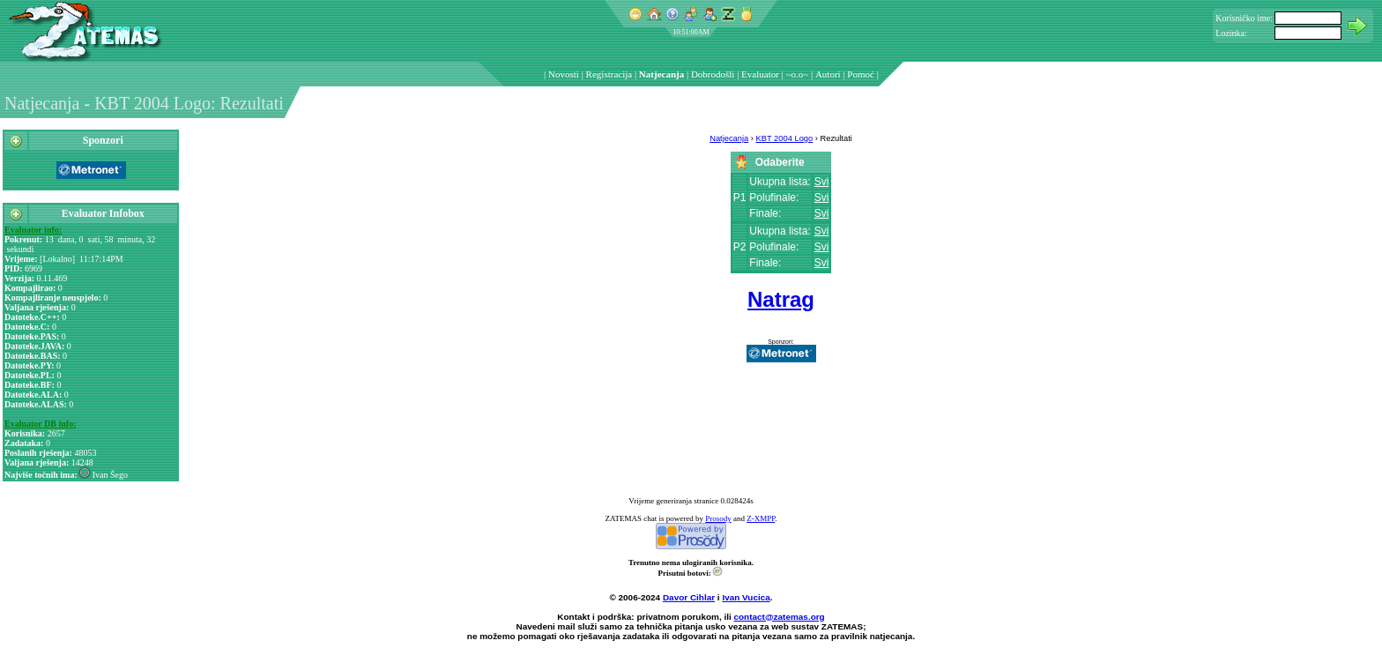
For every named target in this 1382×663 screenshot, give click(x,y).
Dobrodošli (713, 74)
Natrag (780, 299)
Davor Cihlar (689, 597)
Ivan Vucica (745, 597)
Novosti (563, 74)
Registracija (609, 74)
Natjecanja (661, 74)
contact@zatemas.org (779, 617)
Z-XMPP (761, 518)
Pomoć (860, 74)
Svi (821, 181)
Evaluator (760, 74)
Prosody (718, 518)
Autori (828, 74)
